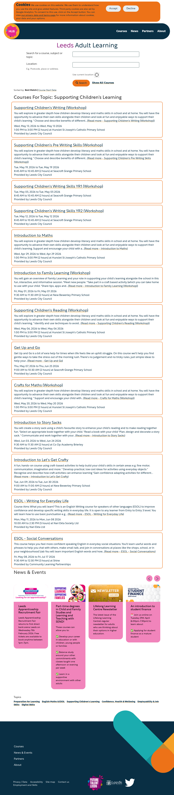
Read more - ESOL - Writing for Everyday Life (96, 514)
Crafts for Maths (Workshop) (38, 385)
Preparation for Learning (27, 702)
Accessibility (36, 782)
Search (81, 83)
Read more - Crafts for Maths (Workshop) (109, 398)
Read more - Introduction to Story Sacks (100, 435)
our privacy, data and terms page (38, 15)
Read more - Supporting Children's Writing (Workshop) (121, 121)
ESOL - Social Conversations (38, 539)
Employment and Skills (25, 785)
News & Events (23, 753)
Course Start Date (47, 90)
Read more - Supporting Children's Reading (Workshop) (115, 323)
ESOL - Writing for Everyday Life (41, 501)
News (134, 31)
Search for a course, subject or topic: (44, 55)
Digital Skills (28, 705)
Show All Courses (103, 83)
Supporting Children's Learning (83, 702)
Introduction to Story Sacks (37, 423)
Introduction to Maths (33, 236)
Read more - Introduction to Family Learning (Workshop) (103, 286)
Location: (31, 64)
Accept (113, 8)
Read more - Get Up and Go (45, 361)
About (161, 31)
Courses (121, 31)
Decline (130, 8)
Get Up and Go (27, 348)
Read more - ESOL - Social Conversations (130, 551)
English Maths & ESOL (53, 702)
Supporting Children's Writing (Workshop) (50, 108)
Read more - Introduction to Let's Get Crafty (41, 476)
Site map (50, 782)
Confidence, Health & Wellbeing (118, 702)
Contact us (63, 782)
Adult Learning (87, 46)
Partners (148, 31)
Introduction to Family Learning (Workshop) (52, 273)
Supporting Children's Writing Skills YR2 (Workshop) (59, 211)
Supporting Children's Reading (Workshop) (51, 310)
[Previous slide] (149, 578)
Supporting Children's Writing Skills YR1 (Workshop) (58, 187)
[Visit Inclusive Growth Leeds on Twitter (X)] (131, 782)
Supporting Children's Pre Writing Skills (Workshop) (58, 145)
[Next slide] (157, 578)
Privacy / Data (20, 782)
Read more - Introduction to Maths (106, 248)
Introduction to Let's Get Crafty (41, 460)
